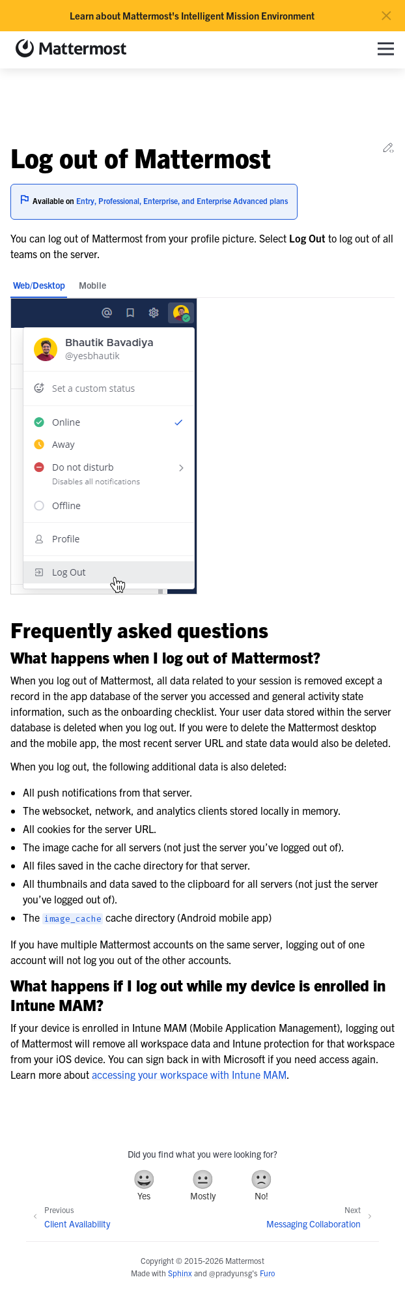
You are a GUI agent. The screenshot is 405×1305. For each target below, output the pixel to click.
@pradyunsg (230, 1273)
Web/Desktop (39, 285)
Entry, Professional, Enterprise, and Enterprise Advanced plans (182, 200)
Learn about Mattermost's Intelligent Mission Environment (192, 16)
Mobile (92, 285)
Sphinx (180, 1273)
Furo (267, 1273)
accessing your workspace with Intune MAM (189, 1074)
